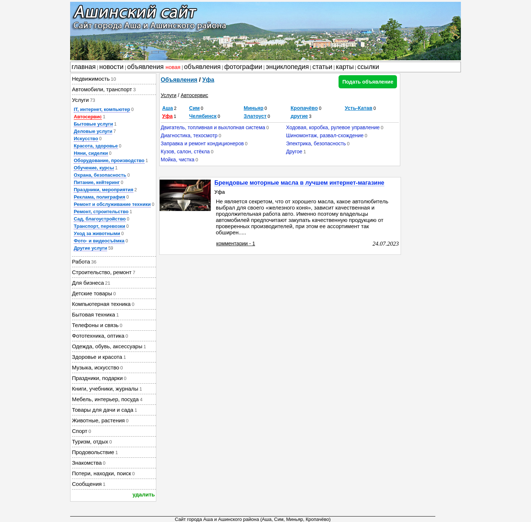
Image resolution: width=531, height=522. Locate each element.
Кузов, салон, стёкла (185, 151)
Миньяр (253, 108)
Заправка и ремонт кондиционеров (202, 143)
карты (345, 66)
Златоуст (255, 116)
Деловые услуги (93, 131)
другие (299, 116)
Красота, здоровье (96, 146)
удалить (144, 494)
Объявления (179, 80)
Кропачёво (304, 108)
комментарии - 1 (235, 243)
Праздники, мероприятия (103, 189)
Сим (194, 108)
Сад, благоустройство (100, 219)
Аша (167, 108)
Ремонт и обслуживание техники (112, 204)
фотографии (243, 66)
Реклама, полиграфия (99, 197)
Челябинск (203, 116)
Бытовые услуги (93, 124)
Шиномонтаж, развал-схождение (324, 135)
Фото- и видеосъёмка (99, 240)
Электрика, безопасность (316, 143)
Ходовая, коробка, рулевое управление (332, 127)
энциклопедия (287, 66)
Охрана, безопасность (100, 175)
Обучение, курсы (94, 167)
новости (111, 66)
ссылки (368, 66)
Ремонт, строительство (101, 211)
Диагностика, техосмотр (189, 135)
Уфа (208, 80)
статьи (322, 66)
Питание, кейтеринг (97, 182)
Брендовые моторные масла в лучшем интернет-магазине (299, 183)
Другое (294, 151)
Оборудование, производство (109, 160)
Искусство (86, 138)
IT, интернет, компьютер (102, 109)
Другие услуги (90, 248)
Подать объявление (367, 82)
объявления (153, 66)
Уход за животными (97, 233)
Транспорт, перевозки (99, 226)
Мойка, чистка (177, 159)
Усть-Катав (359, 108)
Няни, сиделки (91, 153)
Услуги (168, 95)
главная (84, 66)
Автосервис (88, 116)
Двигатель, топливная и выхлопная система (213, 127)
